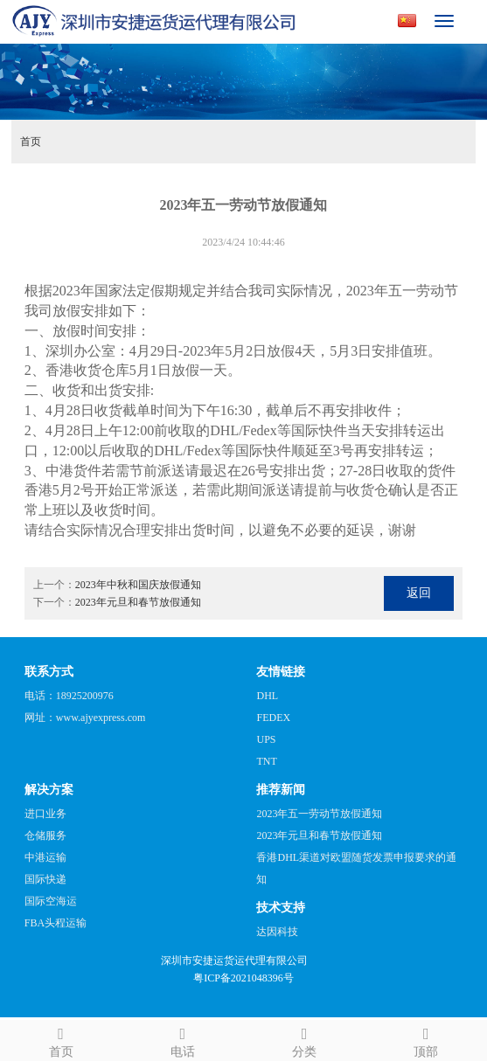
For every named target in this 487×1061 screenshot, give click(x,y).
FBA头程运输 (55, 923)
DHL (267, 696)
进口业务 (45, 814)
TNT (266, 761)
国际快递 (45, 879)
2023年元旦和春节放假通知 (138, 602)
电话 (182, 1039)
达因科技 (277, 932)
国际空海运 (50, 901)
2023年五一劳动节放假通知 (319, 814)
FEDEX (273, 717)
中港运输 (45, 857)
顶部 (426, 1039)
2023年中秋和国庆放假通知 (138, 585)
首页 (30, 141)
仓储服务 (45, 835)
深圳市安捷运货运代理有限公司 (234, 960)
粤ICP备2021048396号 (243, 978)
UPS (265, 739)
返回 (419, 593)
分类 (304, 1039)
